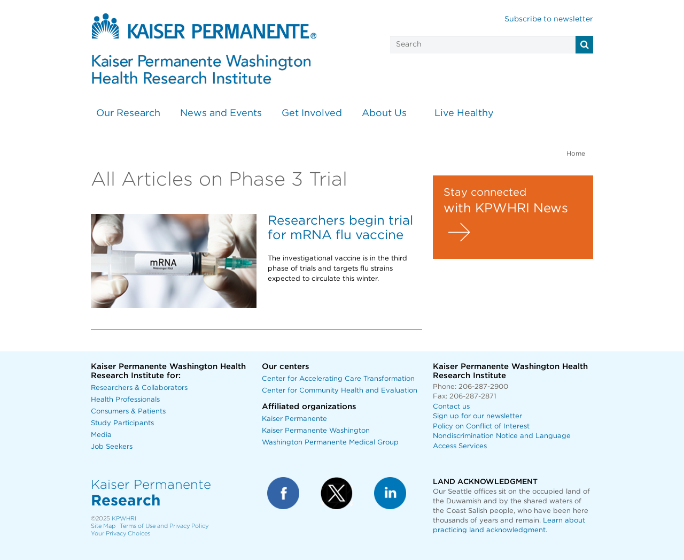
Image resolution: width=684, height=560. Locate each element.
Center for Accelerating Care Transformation (338, 378)
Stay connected (485, 192)
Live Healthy (464, 113)
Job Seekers (112, 446)
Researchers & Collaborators (139, 388)
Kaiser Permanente (294, 419)
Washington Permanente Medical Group (330, 442)
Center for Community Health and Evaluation (339, 390)
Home (575, 153)
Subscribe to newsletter (548, 19)
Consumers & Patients (128, 411)
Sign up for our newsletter (477, 416)
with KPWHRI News (506, 208)
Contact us (451, 406)
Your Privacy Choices (120, 533)
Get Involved (312, 113)
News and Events (221, 113)
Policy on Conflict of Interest (481, 426)
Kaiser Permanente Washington (316, 430)
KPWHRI (124, 518)
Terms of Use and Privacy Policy (164, 526)
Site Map (103, 526)
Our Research (128, 113)
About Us (384, 113)
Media (101, 435)
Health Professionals (125, 399)
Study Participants (122, 423)
